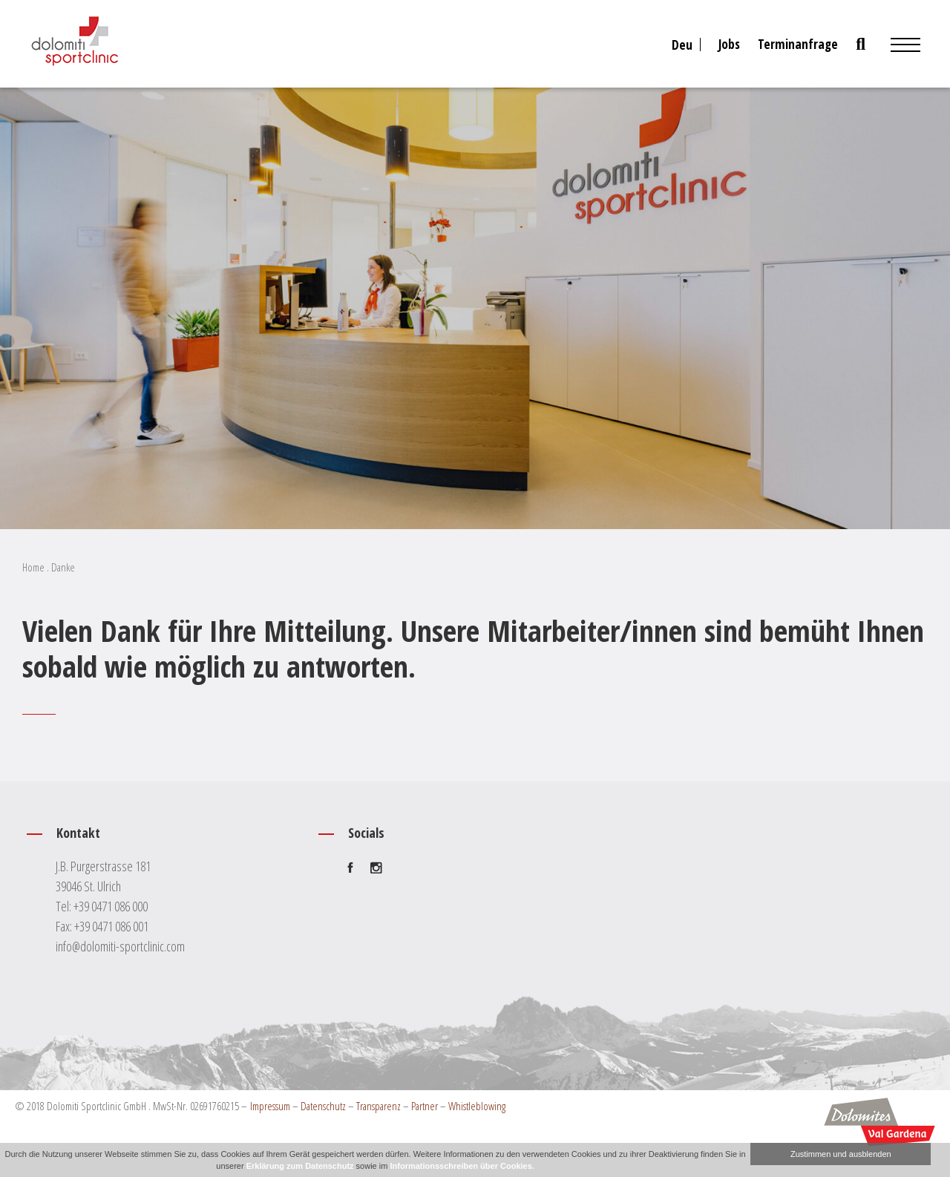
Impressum (270, 1105)
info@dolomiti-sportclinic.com (120, 946)
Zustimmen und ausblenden (840, 1154)
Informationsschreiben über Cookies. (462, 1165)
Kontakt (78, 833)
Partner (424, 1105)
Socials (366, 833)
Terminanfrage (798, 44)
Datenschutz (323, 1105)
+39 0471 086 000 (110, 906)
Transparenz (378, 1105)
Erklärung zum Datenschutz (300, 1165)
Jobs (729, 44)
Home (33, 567)
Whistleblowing (476, 1105)
